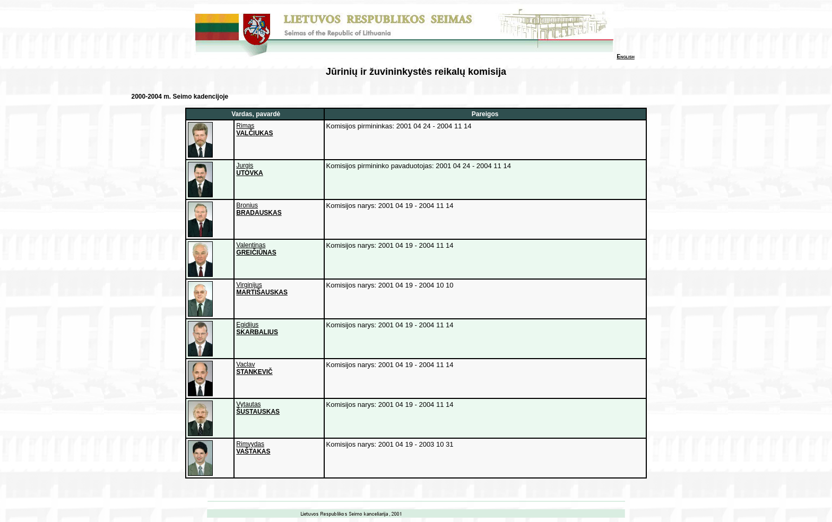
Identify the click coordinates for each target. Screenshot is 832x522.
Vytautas (258, 408)
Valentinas (256, 248)
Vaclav (254, 368)
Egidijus (257, 328)
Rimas (254, 129)
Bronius (258, 209)
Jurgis (249, 169)
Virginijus (262, 288)
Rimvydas (253, 447)
